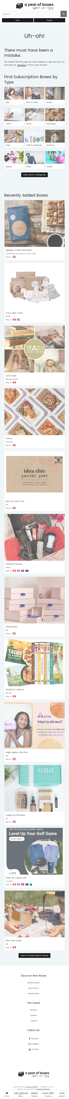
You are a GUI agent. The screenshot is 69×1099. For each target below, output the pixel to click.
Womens (50, 145)
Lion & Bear (11, 375)
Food (8, 145)
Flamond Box (11, 626)
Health (49, 166)
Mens (28, 166)
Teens (8, 123)
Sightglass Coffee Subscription (19, 250)
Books (49, 102)
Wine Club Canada (14, 940)
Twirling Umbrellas (42, 1089)
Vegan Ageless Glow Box (17, 752)
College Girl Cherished (15, 815)
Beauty (9, 166)
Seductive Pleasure (14, 564)
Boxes (20, 1094)
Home (7, 1094)
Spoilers (62, 1094)
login (18, 20)
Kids (7, 102)
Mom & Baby (32, 102)
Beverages (51, 123)
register (50, 20)
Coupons (48, 1094)
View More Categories (34, 174)
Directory (21, 65)
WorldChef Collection (15, 689)
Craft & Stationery (34, 145)
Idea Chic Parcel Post (15, 501)
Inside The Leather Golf (16, 878)
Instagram (33, 1044)
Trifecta (9, 438)
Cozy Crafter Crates (14, 313)
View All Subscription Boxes (34, 955)
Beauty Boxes (33, 993)
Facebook (33, 1038)
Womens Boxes (33, 982)
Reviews (34, 1094)
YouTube (33, 1049)
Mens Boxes (34, 988)
